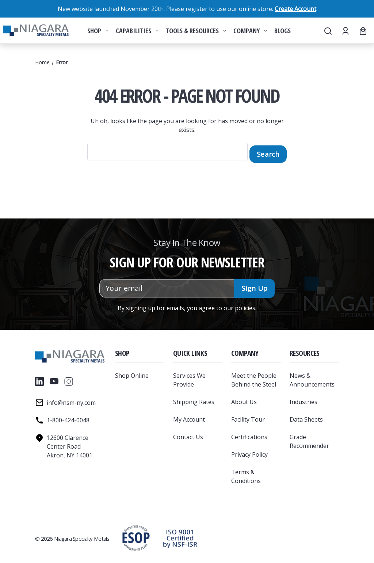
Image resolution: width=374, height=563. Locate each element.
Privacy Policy (249, 452)
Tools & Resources (196, 30)
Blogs (282, 30)
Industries (303, 399)
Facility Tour (248, 417)
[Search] (327, 30)
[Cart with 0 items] (362, 30)
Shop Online (132, 373)
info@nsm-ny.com (71, 400)
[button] (180, 536)
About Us (244, 399)
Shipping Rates (193, 399)
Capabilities (137, 30)
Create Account (295, 9)
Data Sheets (306, 417)
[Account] (345, 30)
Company (250, 30)
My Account (189, 417)
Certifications (249, 434)
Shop (97, 30)
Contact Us (188, 434)
